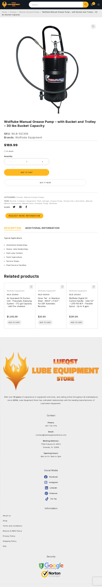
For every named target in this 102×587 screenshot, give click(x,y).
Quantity (8, 155)
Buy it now (75, 171)
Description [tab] (12, 217)
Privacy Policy (9, 525)
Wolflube (53, 192)
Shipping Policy (9, 531)
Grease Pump (56, 190)
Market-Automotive (12, 192)
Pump (45, 192)
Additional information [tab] (42, 217)
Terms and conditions (12, 515)
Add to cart (27, 171)
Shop (5, 510)
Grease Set (68, 190)
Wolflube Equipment (28, 136)
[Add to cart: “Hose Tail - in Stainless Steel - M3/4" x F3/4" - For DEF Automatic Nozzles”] (48, 312)
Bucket (13, 190)
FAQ (4, 536)
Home (4, 11)
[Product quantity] (26, 160)
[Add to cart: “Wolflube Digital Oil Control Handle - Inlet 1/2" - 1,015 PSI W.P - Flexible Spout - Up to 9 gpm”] (79, 312)
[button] (93, 25)
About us (7, 505)
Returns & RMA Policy (12, 520)
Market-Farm (27, 192)
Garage (45, 190)
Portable (38, 192)
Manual (89, 190)
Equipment (31, 190)
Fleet (39, 190)
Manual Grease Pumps (29, 11)
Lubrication (79, 190)
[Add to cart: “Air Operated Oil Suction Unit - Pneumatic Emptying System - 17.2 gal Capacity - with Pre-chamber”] (17, 312)
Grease (13, 11)
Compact (21, 190)
